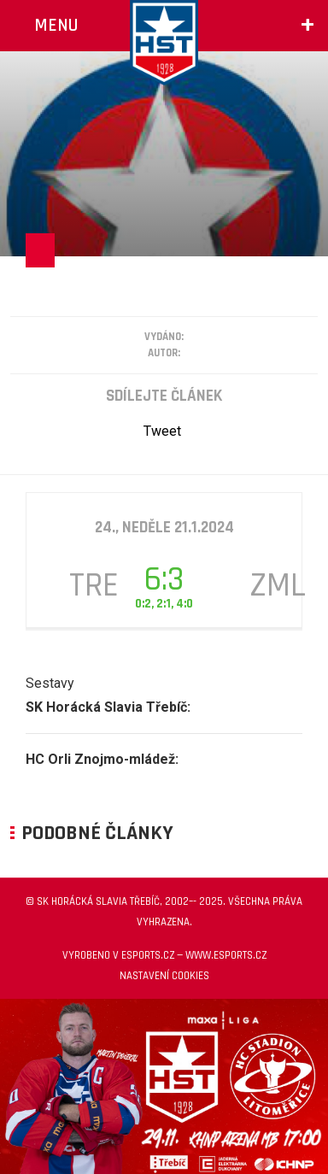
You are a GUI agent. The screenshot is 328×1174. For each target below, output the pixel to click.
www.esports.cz (225, 955)
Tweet (162, 431)
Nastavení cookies (164, 976)
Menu (56, 25)
